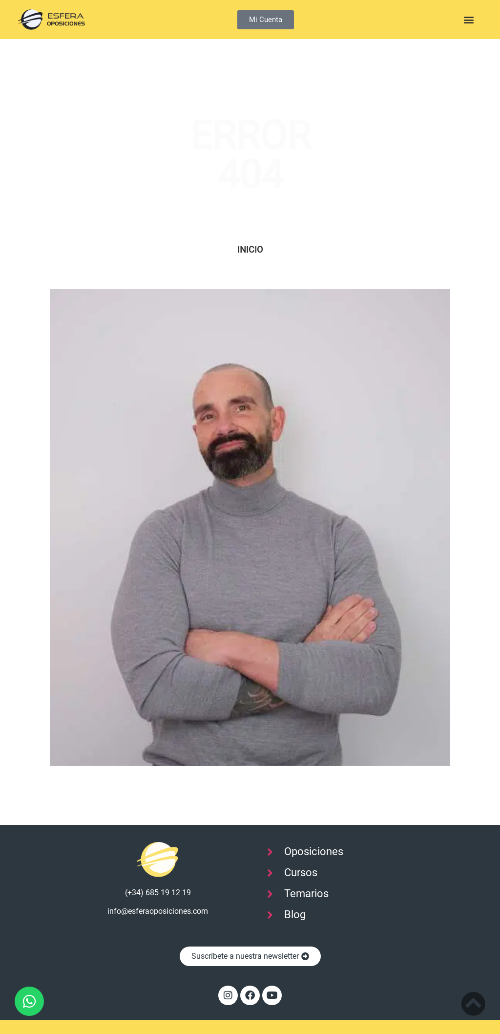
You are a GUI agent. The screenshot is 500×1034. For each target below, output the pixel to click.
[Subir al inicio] (473, 1003)
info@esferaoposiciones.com (157, 911)
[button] (469, 20)
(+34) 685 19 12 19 (158, 892)
